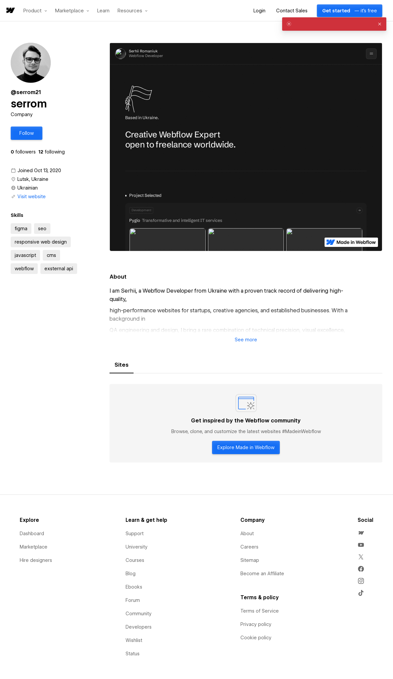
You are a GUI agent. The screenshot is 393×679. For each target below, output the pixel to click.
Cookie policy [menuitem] (255, 637)
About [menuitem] (247, 533)
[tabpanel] (246, 423)
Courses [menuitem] (135, 560)
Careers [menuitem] (249, 547)
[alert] (334, 24)
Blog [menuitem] (131, 573)
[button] (35, 10)
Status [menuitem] (133, 653)
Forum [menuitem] (133, 600)
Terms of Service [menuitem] (259, 611)
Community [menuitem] (139, 613)
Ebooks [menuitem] (134, 587)
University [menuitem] (137, 547)
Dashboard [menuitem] (32, 533)
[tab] (122, 365)
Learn (103, 11)
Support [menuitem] (135, 533)
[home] (10, 11)
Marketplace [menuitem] (33, 547)
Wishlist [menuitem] (134, 640)
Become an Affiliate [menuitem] (262, 573)
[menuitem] (361, 533)
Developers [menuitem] (139, 627)
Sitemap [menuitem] (249, 560)
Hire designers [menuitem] (36, 560)
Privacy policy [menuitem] (255, 624)
